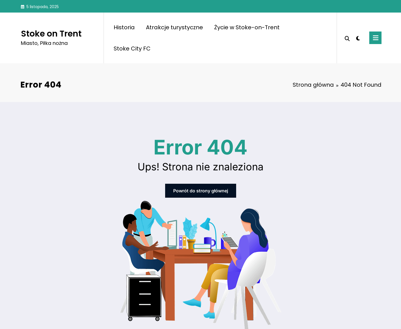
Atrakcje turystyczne (174, 27)
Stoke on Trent (51, 34)
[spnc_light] (358, 37)
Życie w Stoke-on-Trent (247, 27)
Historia (124, 27)
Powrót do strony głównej (200, 190)
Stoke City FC (132, 48)
